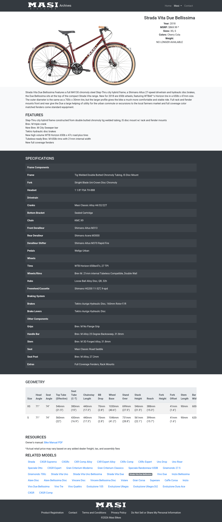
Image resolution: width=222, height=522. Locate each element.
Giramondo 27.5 (172, 468)
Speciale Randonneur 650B (143, 468)
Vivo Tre (58, 486)
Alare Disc (33, 480)
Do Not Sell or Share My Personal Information (156, 512)
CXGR (31, 492)
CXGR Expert (54, 468)
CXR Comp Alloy (83, 461)
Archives (49, 6)
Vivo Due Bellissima (38, 486)
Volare (124, 480)
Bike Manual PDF (53, 442)
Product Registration (52, 512)
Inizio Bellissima (180, 474)
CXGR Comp (46, 492)
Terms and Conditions (95, 512)
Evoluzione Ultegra (118, 486)
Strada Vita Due (115, 474)
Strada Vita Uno (59, 474)
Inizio (186, 480)
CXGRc (65, 461)
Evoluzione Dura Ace (174, 486)
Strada (31, 461)
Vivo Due (162, 474)
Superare (155, 480)
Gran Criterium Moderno (79, 468)
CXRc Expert (145, 461)
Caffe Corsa (171, 480)
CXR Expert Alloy (106, 461)
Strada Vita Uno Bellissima (87, 474)
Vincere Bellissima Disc (103, 480)
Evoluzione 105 (95, 486)
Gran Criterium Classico (110, 468)
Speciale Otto (35, 468)
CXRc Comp (126, 461)
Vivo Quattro (75, 486)
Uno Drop (162, 461)
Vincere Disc (79, 480)
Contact (189, 5)
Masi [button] (178, 5)
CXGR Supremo (48, 461)
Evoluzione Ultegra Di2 (145, 486)
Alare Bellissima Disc (55, 480)
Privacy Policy (120, 512)
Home (168, 5)
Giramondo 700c (37, 474)
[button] (33, 49)
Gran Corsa (139, 480)
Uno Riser (177, 461)
